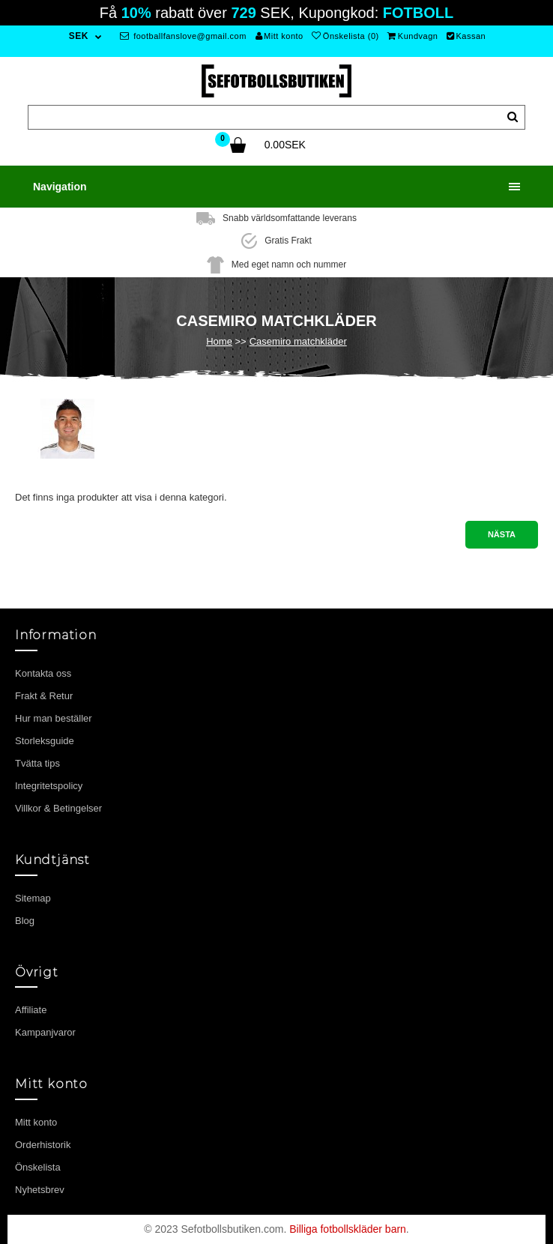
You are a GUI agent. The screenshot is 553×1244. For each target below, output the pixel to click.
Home (219, 341)
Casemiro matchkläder (298, 341)
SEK (78, 36)
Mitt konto (279, 35)
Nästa (502, 534)
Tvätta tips (37, 763)
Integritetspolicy (48, 785)
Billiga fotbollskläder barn (347, 1229)
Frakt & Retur (44, 695)
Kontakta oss (43, 673)
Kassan (466, 35)
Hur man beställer (53, 718)
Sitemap (33, 898)
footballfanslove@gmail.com (183, 35)
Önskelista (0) (345, 35)
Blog (24, 920)
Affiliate (30, 1009)
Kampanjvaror (45, 1032)
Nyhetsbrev (39, 1189)
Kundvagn (412, 35)
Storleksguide (44, 740)
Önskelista (38, 1167)
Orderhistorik (42, 1144)
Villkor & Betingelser (58, 808)
